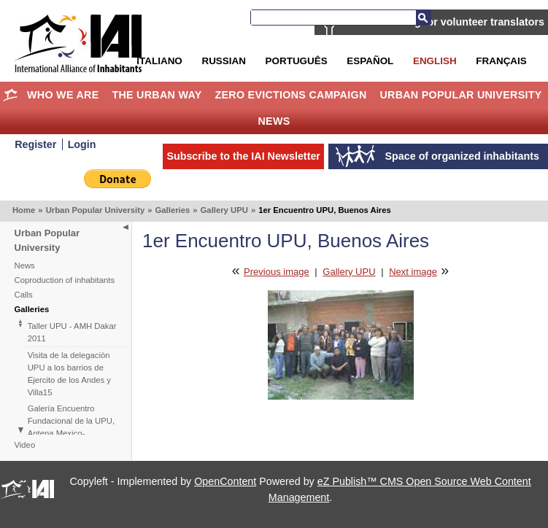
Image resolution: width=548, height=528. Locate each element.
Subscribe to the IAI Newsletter (243, 156)
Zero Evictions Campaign (290, 95)
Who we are (63, 95)
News (274, 121)
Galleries (172, 210)
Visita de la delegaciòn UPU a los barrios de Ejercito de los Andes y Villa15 (69, 374)
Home (10, 95)
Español (370, 60)
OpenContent (225, 481)
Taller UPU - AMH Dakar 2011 (72, 332)
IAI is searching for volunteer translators (444, 22)
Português (297, 60)
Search (423, 17)
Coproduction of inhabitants (65, 280)
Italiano (159, 60)
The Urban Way (156, 95)
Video (25, 444)
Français (501, 60)
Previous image (276, 271)
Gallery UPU (224, 210)
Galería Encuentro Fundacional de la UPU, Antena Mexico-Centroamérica (71, 427)
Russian (223, 60)
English (435, 60)
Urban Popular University (460, 95)
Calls (24, 294)
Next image (413, 271)
